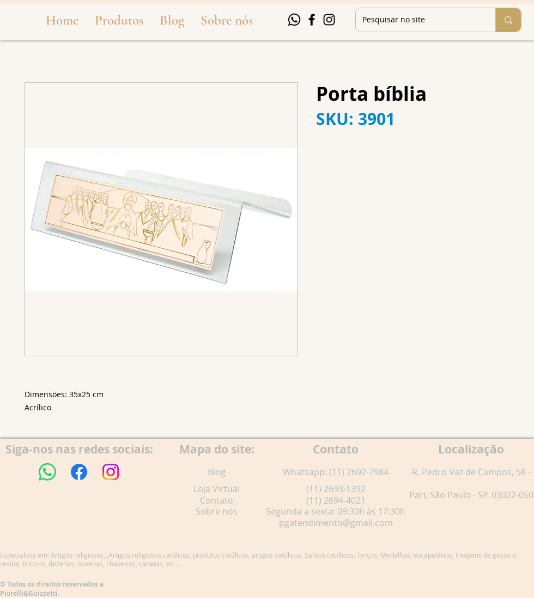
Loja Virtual (216, 489)
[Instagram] (329, 19)
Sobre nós (217, 511)
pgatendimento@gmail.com (336, 523)
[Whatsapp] (294, 19)
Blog (217, 472)
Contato (216, 500)
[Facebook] (311, 19)
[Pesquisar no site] (417, 20)
